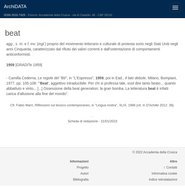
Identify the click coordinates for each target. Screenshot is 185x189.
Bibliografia (80, 179)
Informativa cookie (164, 173)
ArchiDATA (15, 6)
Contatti (170, 167)
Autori (84, 173)
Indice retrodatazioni (163, 179)
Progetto (82, 167)
